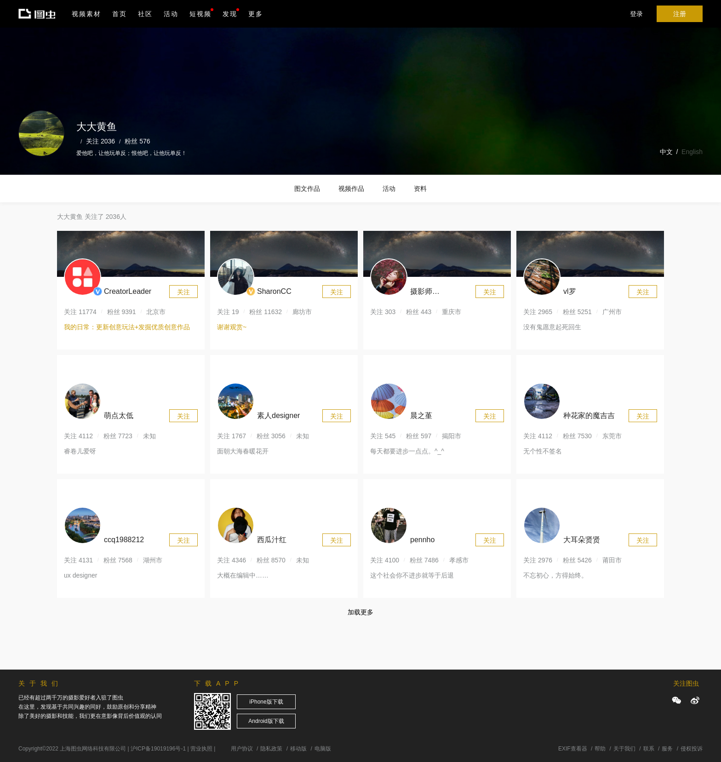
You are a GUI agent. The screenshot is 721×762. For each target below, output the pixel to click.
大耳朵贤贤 (581, 540)
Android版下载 (266, 721)
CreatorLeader (127, 291)
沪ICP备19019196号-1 (158, 748)
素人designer (278, 415)
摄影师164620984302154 (440, 292)
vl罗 (569, 291)
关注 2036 (100, 141)
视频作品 (351, 188)
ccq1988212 (124, 540)
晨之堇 (421, 415)
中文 (666, 151)
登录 (636, 13)
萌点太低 (118, 415)
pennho (422, 540)
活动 (171, 13)
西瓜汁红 (271, 540)
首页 (119, 13)
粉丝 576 (137, 141)
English (692, 151)
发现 (231, 12)
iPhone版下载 (266, 702)
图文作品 (307, 188)
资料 (420, 188)
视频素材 (86, 13)
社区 (145, 13)
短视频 (200, 13)
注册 (679, 13)
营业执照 (201, 748)
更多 (255, 13)
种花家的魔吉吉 (589, 415)
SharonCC (274, 291)
